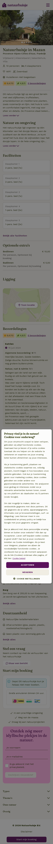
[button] (26, 578)
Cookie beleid (18, 558)
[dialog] (26, 506)
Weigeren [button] (27, 572)
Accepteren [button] (27, 565)
